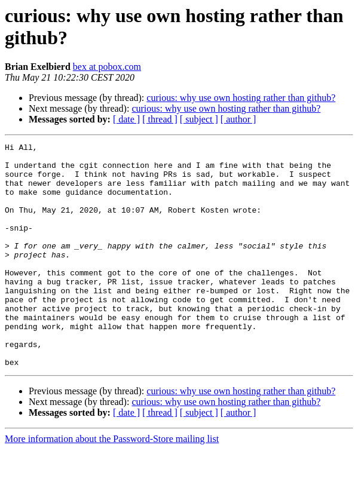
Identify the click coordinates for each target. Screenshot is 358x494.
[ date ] (126, 119)
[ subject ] (199, 119)
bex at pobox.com (107, 67)
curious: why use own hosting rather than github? (240, 98)
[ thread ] (160, 119)
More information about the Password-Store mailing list (112, 483)
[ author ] (238, 119)
